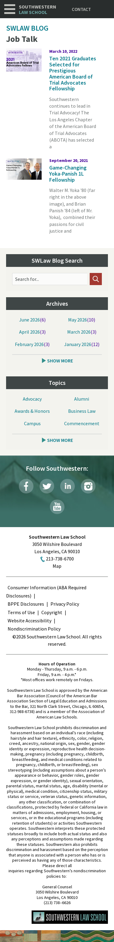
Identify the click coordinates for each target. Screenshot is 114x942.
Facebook (26, 486)
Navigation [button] (9, 9)
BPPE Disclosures (26, 604)
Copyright (51, 612)
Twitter (47, 486)
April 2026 (29, 332)
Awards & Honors (32, 411)
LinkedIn (67, 486)
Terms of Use (21, 612)
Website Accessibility (29, 620)
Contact (81, 9)
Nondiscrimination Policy (34, 629)
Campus (32, 423)
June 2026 (29, 320)
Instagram (88, 486)
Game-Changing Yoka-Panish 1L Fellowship (68, 173)
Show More (60, 361)
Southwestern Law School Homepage (69, 917)
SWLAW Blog (27, 28)
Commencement (81, 423)
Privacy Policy (64, 604)
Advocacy (32, 399)
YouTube (57, 507)
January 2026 (77, 344)
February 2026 (29, 344)
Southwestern (37, 9)
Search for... (27, 279)
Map (57, 566)
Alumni (81, 399)
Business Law (81, 411)
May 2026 (77, 320)
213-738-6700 (60, 559)
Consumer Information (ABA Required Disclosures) (46, 591)
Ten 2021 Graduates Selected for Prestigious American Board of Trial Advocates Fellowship (72, 73)
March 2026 (79, 332)
